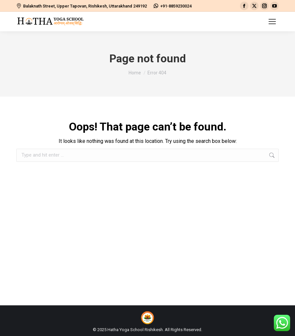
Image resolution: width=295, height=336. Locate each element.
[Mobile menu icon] (272, 21)
